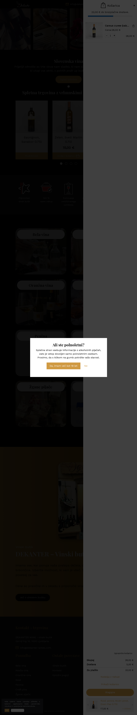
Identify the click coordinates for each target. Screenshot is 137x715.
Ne (85, 365)
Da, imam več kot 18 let (63, 365)
